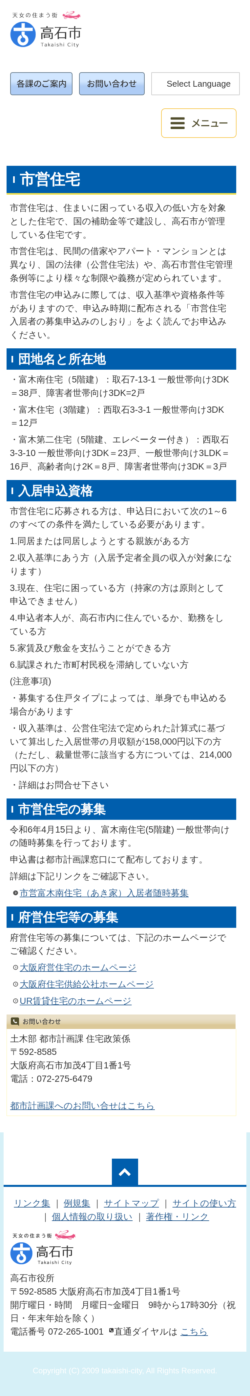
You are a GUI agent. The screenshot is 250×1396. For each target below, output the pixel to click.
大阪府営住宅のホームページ (78, 967)
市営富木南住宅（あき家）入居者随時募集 (104, 893)
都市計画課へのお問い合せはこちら (82, 1106)
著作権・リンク (177, 1216)
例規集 (77, 1203)
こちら (194, 1331)
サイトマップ (131, 1203)
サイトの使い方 (204, 1203)
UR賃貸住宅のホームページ (76, 1001)
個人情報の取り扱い (92, 1216)
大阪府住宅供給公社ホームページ (87, 984)
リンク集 (32, 1203)
